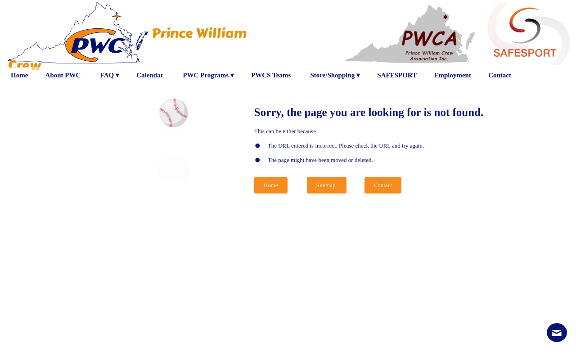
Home (271, 185)
